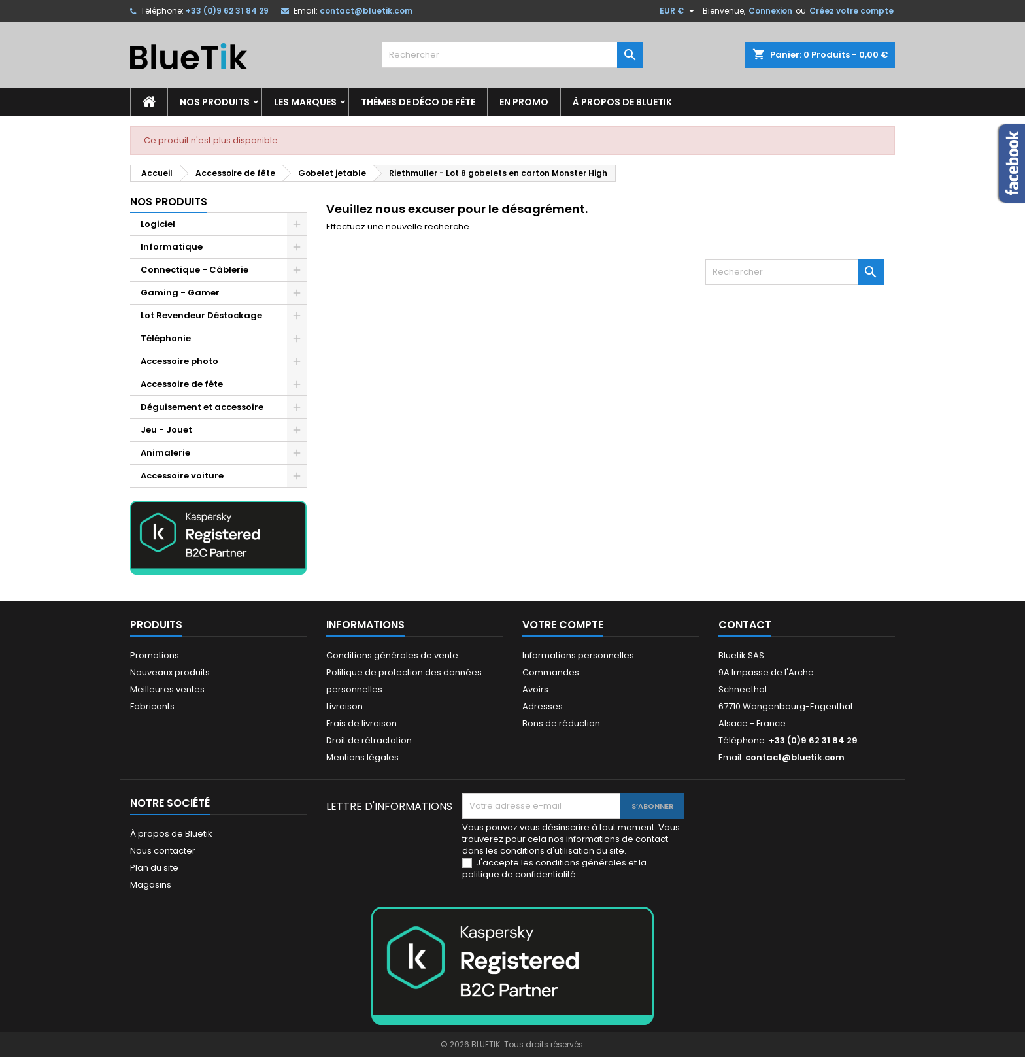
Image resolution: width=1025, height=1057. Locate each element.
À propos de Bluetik (622, 102)
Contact (744, 624)
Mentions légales (362, 757)
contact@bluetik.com (366, 10)
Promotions (154, 655)
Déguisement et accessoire (202, 407)
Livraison (344, 706)
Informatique (172, 247)
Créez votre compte (851, 10)
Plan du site (154, 868)
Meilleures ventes (167, 689)
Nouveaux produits (170, 672)
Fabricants (152, 706)
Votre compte (562, 624)
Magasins (150, 885)
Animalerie (165, 452)
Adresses (542, 706)
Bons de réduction (561, 723)
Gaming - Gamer (180, 292)
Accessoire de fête (182, 384)
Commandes (550, 672)
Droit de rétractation (369, 740)
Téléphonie (166, 338)
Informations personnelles (578, 655)
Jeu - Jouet (166, 430)
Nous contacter (162, 851)
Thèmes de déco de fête (418, 102)
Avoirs (535, 689)
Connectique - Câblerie (194, 269)
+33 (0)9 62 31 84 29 (227, 10)
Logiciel (158, 224)
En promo (523, 102)
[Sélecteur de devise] (678, 11)
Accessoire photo (179, 361)
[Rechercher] (512, 55)
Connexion (770, 10)
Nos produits (215, 102)
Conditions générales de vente (392, 655)
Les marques (305, 102)
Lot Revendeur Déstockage (201, 315)
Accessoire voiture (182, 475)
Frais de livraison (361, 723)
